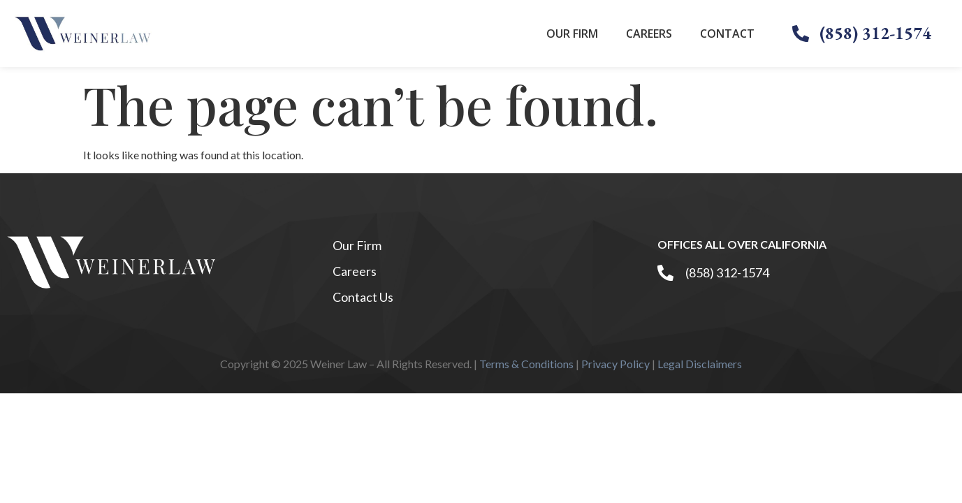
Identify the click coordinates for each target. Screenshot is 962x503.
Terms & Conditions (526, 363)
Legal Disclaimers (699, 363)
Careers (649, 33)
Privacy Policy (615, 363)
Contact (727, 33)
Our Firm (572, 33)
